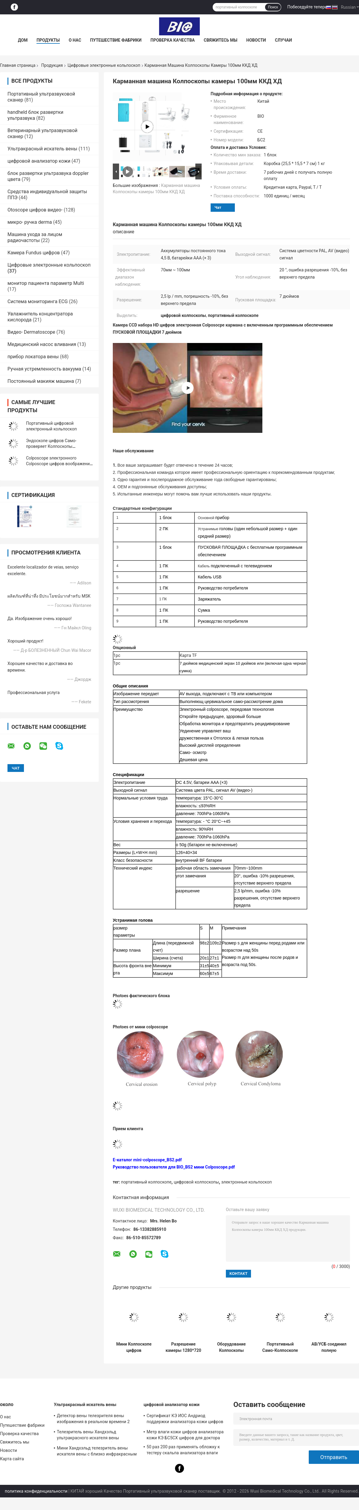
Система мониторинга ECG (37, 301)
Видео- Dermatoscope (31, 332)
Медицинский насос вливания (41, 344)
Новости (256, 40)
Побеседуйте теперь (307, 6)
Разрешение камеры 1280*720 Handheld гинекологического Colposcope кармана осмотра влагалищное (183, 1347)
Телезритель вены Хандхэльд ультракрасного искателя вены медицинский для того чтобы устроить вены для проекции (95, 1435)
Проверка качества (172, 40)
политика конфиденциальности (36, 1491)
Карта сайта (12, 1458)
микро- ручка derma (29, 222)
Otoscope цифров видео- (35, 210)
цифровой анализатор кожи (38, 161)
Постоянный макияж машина (40, 381)
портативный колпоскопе (146, 1182)
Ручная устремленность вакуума (44, 369)
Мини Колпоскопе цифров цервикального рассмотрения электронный (133, 1347)
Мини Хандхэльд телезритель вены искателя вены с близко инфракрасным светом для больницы (97, 1452)
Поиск (273, 7)
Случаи (283, 40)
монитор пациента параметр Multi (45, 283)
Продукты (48, 40)
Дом (23, 40)
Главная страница (17, 65)
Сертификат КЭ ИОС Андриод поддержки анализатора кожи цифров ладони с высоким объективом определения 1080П (185, 1419)
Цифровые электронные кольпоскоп (104, 65)
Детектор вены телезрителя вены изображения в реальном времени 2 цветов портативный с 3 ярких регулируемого (93, 1419)
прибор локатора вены (33, 356)
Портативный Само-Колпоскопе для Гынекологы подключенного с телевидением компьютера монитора (280, 1347)
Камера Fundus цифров (33, 253)
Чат (218, 207)
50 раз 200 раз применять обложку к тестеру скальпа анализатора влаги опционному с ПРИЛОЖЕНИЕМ (183, 1450)
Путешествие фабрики (116, 40)
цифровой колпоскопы (196, 1182)
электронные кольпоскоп (246, 1182)
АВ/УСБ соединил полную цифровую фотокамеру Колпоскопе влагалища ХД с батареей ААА (328, 1347)
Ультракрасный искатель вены (42, 149)
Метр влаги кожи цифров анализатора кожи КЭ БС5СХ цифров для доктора (185, 1434)
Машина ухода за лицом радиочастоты (34, 237)
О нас (75, 40)
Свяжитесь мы (220, 40)
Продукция (52, 65)
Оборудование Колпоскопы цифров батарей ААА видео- (231, 1347)
